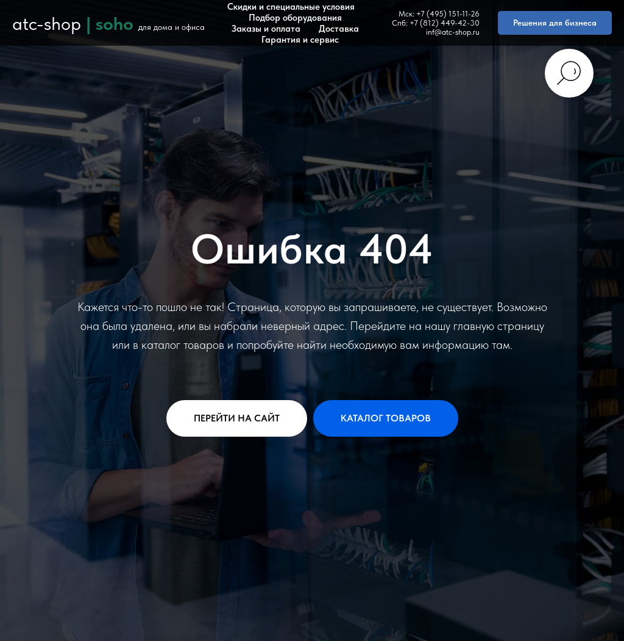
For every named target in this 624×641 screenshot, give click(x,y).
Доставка (339, 28)
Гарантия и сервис (300, 39)
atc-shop (46, 23)
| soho (109, 23)
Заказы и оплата (266, 28)
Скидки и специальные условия (291, 6)
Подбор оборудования (295, 17)
